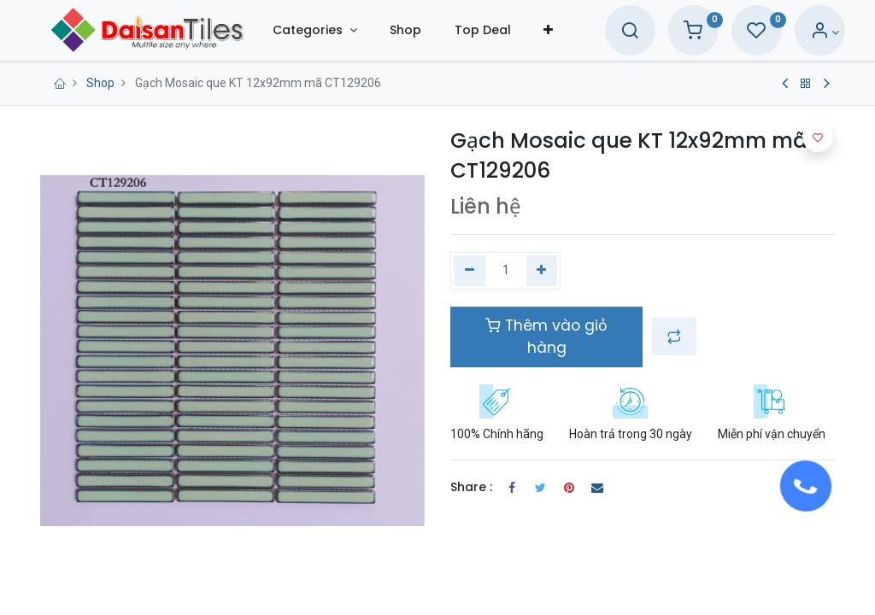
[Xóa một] (469, 270)
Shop (100, 83)
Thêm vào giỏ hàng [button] (546, 336)
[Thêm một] (542, 270)
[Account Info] (810, 32)
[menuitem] (421, 30)
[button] (563, 30)
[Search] (614, 32)
